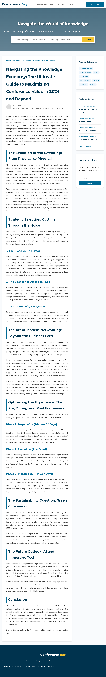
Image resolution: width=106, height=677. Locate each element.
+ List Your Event (95, 4)
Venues (52, 4)
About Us (7, 666)
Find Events (42, 4)
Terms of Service (47, 666)
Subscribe (90, 183)
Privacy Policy (31, 666)
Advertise (18, 666)
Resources (72, 4)
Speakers (61, 4)
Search (88, 40)
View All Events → (85, 146)
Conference (14, 4)
